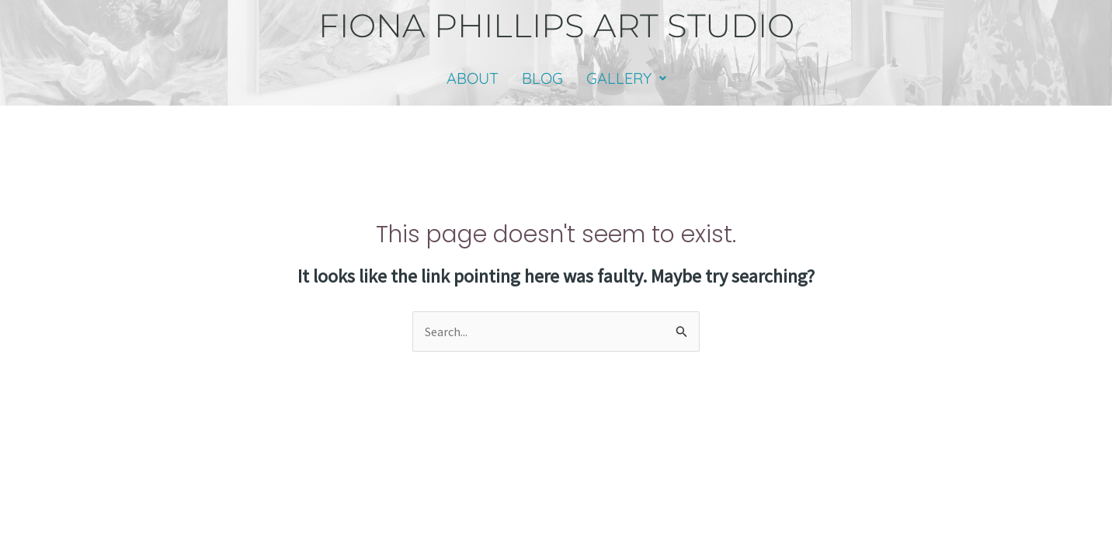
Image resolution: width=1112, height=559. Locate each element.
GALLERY (626, 78)
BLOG (542, 78)
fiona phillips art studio (556, 25)
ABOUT (473, 78)
